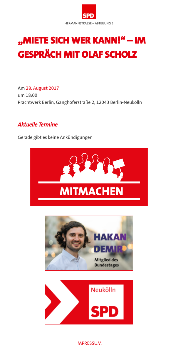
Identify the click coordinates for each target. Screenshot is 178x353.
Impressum (89, 343)
